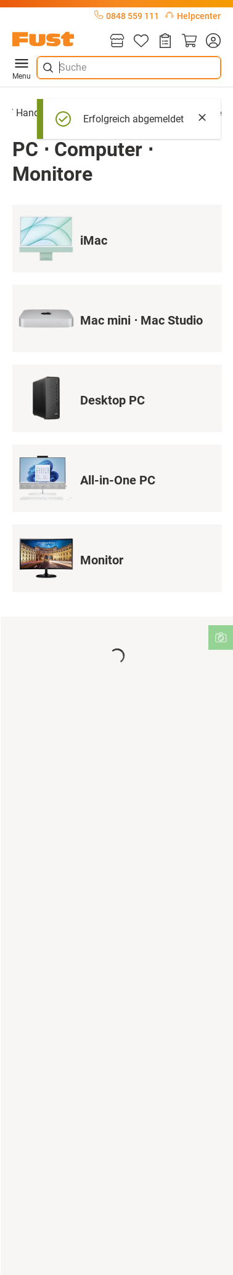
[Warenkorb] (189, 41)
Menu (21, 68)
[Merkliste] (141, 41)
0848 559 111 (126, 16)
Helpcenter (193, 16)
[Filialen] (117, 41)
